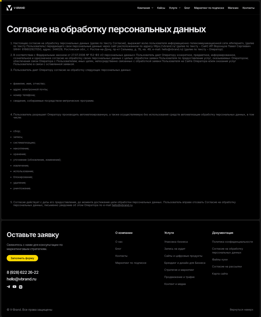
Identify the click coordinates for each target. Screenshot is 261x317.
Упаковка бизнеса (176, 241)
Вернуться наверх (241, 309)
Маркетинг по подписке (209, 7)
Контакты (248, 7)
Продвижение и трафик (179, 277)
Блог (187, 7)
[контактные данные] (8, 287)
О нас (119, 241)
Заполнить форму (22, 258)
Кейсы (161, 7)
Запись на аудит (174, 248)
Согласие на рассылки (227, 266)
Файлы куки (220, 259)
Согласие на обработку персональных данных (227, 250)
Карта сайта (220, 273)
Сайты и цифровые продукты (183, 255)
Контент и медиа (175, 284)
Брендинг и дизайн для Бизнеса (184, 262)
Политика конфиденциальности (232, 241)
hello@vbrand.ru (21, 279)
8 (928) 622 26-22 (22, 272)
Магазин (233, 7)
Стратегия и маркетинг (179, 269)
